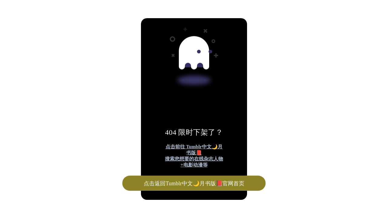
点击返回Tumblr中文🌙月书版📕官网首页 (194, 183)
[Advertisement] (184, 44)
